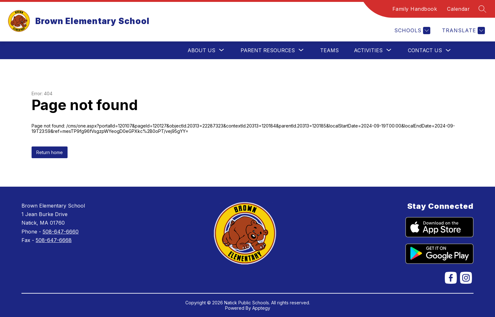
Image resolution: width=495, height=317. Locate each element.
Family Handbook (414, 9)
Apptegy (261, 308)
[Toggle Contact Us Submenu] (448, 50)
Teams (329, 50)
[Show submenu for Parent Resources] (268, 50)
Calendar (458, 9)
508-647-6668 (54, 240)
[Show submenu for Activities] (368, 50)
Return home (49, 152)
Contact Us (425, 50)
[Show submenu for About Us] (201, 50)
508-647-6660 (61, 231)
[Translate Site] (462, 30)
